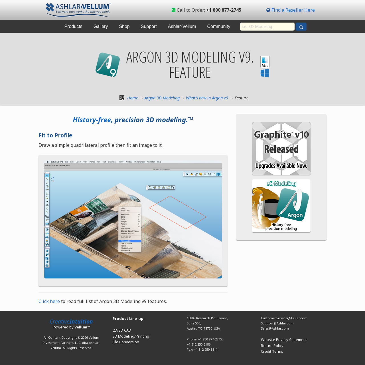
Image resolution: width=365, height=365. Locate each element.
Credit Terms (272, 351)
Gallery (101, 26)
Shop (124, 26)
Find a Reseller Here (293, 10)
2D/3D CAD (122, 330)
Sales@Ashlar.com (275, 328)
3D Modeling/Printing (131, 336)
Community (218, 26)
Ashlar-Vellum (182, 26)
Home (132, 98)
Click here (49, 301)
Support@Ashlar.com (277, 323)
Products (73, 26)
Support (149, 26)
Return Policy (272, 345)
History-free (92, 119)
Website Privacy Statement (284, 339)
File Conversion (126, 341)
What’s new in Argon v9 (207, 98)
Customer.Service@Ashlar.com (284, 318)
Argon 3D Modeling (162, 98)
